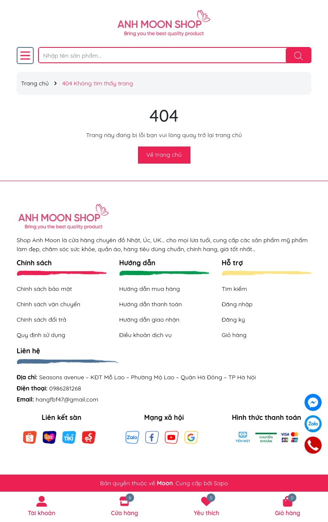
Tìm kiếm (234, 289)
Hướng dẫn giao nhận (149, 319)
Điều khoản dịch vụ (145, 335)
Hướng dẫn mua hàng (149, 289)
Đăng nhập (237, 304)
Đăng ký (233, 319)
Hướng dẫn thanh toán (150, 304)
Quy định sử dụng (41, 335)
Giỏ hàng (234, 335)
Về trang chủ (164, 154)
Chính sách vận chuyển (48, 304)
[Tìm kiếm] (298, 55)
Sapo (221, 483)
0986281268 (65, 388)
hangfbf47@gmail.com (67, 399)
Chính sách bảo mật (44, 289)
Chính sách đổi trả (41, 319)
